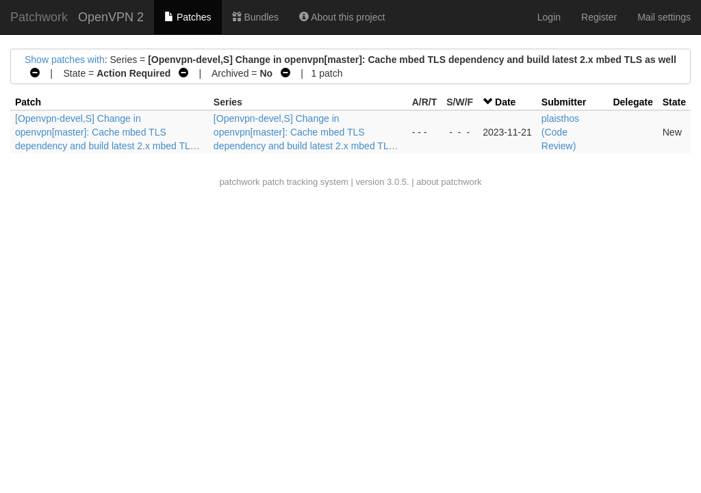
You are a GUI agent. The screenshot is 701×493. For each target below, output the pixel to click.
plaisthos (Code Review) (560, 132)
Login (549, 17)
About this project (342, 17)
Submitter (563, 102)
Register (599, 17)
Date (505, 102)
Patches (187, 17)
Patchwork (39, 17)
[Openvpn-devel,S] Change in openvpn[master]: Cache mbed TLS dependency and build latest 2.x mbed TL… (107, 132)
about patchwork (448, 182)
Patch (28, 102)
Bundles (255, 17)
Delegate (632, 102)
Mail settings (664, 17)
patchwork (239, 182)
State (674, 102)
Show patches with (65, 59)
